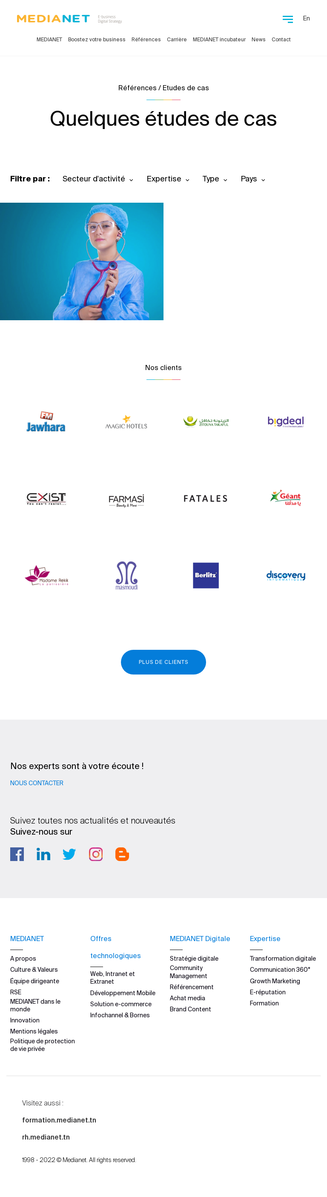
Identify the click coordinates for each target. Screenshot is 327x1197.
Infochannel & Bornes (120, 1015)
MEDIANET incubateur (219, 39)
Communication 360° (280, 969)
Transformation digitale (283, 958)
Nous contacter (36, 783)
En (306, 18)
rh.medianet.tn (46, 1137)
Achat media (187, 998)
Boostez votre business (97, 39)
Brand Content (190, 1009)
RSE (15, 992)
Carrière (177, 39)
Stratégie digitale (194, 958)
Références (146, 39)
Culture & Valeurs (34, 969)
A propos (23, 958)
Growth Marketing (275, 980)
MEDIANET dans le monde (35, 1005)
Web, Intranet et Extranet (112, 977)
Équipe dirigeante (34, 980)
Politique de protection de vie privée (42, 1044)
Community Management (188, 971)
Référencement (192, 987)
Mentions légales (34, 1031)
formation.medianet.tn (59, 1120)
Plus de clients (163, 662)
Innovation (25, 1020)
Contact (281, 39)
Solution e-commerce (121, 1004)
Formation (264, 1003)
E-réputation (268, 992)
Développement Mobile (122, 992)
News (259, 39)
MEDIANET (49, 39)
